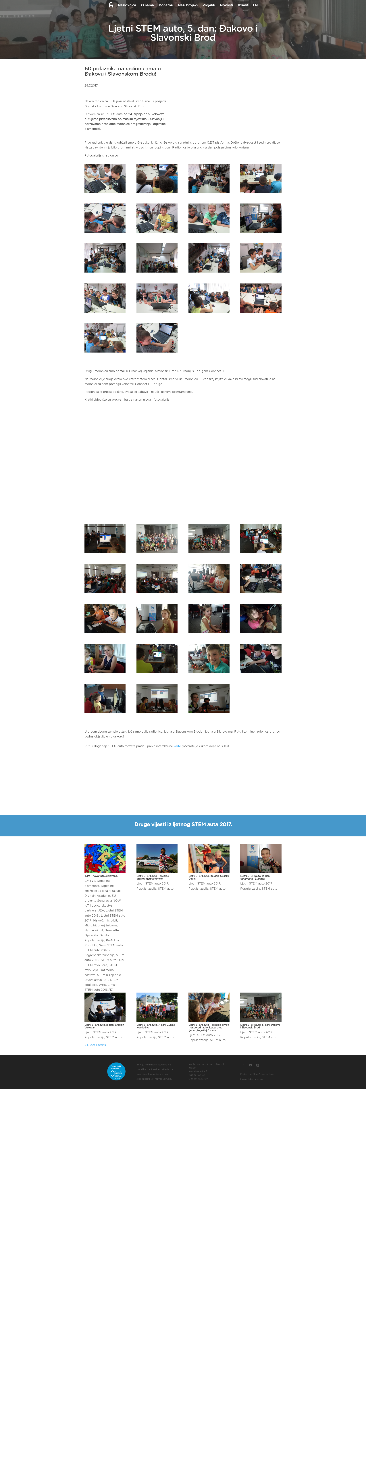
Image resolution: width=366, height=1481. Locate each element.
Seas (102, 945)
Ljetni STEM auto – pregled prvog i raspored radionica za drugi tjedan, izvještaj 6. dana (208, 1028)
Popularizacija (94, 940)
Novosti (226, 5)
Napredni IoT (93, 930)
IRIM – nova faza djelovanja (100, 876)
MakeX (98, 920)
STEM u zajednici (109, 975)
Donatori (165, 5)
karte (177, 746)
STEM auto (115, 945)
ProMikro (112, 940)
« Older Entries (95, 1045)
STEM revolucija (95, 965)
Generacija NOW (109, 900)
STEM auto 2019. (113, 960)
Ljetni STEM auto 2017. (152, 883)
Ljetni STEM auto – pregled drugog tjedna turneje (152, 877)
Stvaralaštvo (93, 980)
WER (102, 984)
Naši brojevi (187, 5)
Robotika (90, 945)
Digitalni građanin (97, 895)
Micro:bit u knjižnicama (100, 925)
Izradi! (242, 5)
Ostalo (104, 935)
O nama (147, 5)
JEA (101, 910)
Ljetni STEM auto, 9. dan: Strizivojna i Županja (255, 877)
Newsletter (112, 930)
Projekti (208, 5)
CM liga (89, 880)
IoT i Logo (91, 905)
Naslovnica (127, 5)
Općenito (91, 935)
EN (255, 5)
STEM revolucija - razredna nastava (100, 970)
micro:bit (111, 920)
